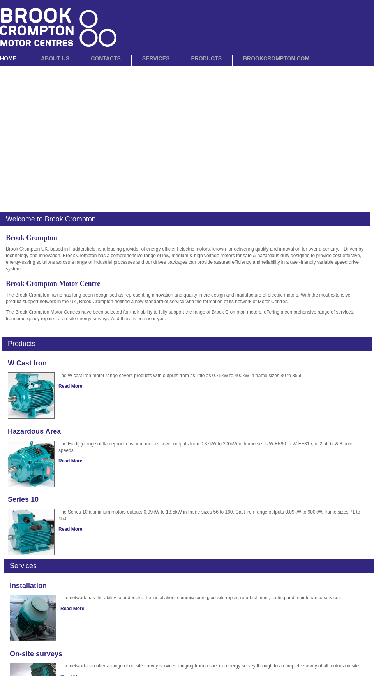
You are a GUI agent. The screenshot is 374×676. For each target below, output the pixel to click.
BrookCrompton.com (276, 58)
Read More (70, 386)
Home (8, 58)
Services (156, 58)
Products (206, 58)
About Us (55, 58)
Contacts (106, 58)
